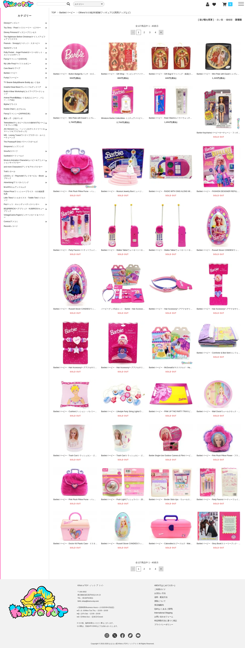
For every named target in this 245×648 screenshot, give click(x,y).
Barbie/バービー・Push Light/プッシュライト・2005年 (124, 499)
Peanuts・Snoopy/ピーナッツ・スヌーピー (22, 43)
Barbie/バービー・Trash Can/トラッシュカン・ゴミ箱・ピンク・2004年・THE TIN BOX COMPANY (95, 455)
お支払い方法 (160, 593)
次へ (161, 32)
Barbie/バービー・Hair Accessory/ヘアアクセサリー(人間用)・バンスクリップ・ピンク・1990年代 (142, 367)
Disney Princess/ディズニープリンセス (20, 32)
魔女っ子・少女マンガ (13, 118)
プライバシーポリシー (163, 624)
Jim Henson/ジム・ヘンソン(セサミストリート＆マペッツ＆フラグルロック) (24, 130)
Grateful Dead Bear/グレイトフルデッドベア (22, 87)
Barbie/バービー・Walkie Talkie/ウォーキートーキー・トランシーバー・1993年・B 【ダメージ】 (141, 250)
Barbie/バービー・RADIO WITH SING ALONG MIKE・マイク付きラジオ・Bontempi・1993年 (188, 191)
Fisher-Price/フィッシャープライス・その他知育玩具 (24, 192)
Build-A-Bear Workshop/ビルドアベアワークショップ (24, 92)
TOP (53, 12)
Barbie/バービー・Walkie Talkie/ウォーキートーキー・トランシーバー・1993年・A (183, 250)
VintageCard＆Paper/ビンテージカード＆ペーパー (24, 216)
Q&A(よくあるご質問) (163, 609)
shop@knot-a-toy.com (90, 601)
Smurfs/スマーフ (11, 151)
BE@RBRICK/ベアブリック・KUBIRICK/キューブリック (24, 210)
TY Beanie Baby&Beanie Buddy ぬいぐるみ (22, 82)
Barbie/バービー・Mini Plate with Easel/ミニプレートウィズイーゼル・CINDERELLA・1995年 (92, 118)
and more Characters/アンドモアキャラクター (23, 167)
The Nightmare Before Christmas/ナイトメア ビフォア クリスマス (24, 38)
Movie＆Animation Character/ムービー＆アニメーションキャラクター (24, 161)
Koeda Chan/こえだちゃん (15, 109)
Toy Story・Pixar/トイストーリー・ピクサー (22, 28)
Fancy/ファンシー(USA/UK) (15, 59)
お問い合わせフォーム (163, 617)
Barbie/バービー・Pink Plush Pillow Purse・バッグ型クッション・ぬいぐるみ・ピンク (89, 499)
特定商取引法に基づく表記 (165, 621)
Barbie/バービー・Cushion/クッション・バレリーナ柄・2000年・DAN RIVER (85, 411)
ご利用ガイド (160, 589)
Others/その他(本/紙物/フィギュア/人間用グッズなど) (104, 12)
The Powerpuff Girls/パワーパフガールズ (21, 142)
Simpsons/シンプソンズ (14, 146)
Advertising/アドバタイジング (16, 182)
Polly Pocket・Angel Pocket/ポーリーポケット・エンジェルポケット (24, 53)
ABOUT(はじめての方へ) (164, 585)
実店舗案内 (159, 605)
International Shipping (163, 613)
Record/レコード (11, 226)
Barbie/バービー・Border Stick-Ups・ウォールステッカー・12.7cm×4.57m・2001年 (184, 499)
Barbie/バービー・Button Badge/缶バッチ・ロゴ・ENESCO (78, 74)
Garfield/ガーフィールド (14, 156)
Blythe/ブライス (10, 104)
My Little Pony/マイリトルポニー (17, 64)
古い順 (220, 19)
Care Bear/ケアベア (12, 68)
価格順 (229, 19)
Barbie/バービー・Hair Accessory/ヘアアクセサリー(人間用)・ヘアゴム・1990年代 (88, 367)
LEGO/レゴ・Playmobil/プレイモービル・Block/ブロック (24, 177)
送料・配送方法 (161, 597)
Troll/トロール (9, 171)
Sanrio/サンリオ (10, 48)
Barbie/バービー (10, 73)
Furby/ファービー (11, 78)
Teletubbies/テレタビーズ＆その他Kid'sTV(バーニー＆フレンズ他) (24, 124)
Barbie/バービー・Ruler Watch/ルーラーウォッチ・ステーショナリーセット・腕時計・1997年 (188, 118)
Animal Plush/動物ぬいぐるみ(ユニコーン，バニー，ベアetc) (24, 99)
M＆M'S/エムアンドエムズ (15, 187)
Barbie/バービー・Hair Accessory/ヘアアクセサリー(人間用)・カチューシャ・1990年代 (185, 309)
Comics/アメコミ (11, 221)
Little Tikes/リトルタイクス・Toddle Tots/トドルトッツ (25, 199)
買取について (160, 601)
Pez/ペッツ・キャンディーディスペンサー (21, 204)
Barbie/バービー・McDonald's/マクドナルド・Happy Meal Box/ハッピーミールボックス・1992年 (189, 367)
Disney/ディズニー (11, 23)
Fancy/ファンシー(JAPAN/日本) (17, 114)
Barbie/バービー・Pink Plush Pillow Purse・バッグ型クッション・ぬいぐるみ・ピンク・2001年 (93, 191)
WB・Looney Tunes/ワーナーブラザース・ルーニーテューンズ (24, 136)
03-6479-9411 (87, 598)
